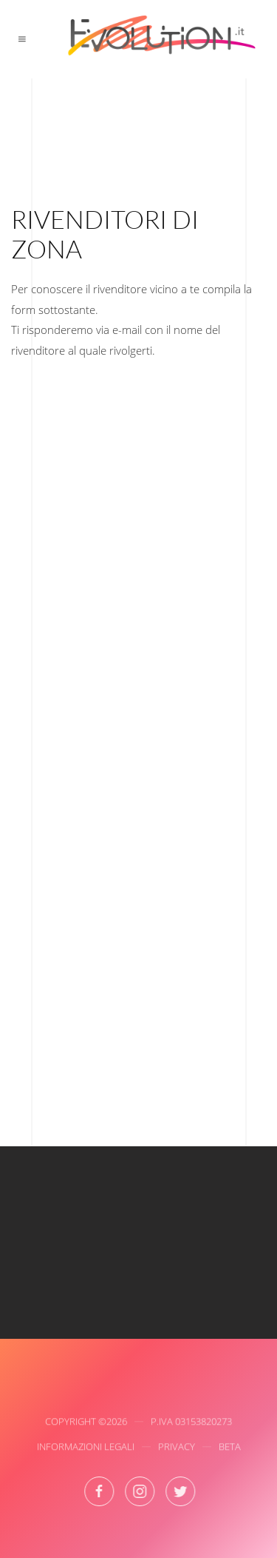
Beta (230, 1447)
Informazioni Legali (85, 1447)
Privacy (176, 1447)
